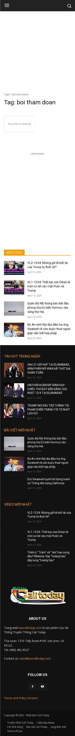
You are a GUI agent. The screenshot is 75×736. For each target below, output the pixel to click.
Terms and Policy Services (21, 698)
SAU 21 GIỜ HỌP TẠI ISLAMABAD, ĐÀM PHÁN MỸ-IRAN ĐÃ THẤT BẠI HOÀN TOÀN (48, 368)
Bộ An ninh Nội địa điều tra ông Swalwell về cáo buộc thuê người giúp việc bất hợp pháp (48, 329)
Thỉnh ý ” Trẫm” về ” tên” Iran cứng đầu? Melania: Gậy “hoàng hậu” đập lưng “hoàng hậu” (48, 556)
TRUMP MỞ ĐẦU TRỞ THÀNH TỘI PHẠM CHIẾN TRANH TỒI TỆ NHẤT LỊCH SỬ (48, 409)
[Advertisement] (37, 50)
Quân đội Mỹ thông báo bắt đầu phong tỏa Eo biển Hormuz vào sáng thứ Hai (48, 308)
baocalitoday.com (30, 628)
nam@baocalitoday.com (35, 658)
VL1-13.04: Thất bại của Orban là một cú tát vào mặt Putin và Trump (48, 286)
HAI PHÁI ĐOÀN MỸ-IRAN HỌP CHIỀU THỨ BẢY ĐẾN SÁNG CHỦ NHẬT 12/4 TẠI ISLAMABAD (47, 388)
